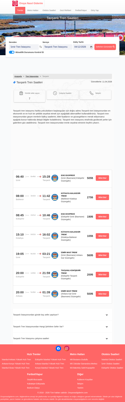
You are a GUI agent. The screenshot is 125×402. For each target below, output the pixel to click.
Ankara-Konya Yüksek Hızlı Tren (16, 364)
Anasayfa (18, 76)
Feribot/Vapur (81, 10)
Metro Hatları (32, 10)
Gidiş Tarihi (78, 39)
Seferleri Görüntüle (105, 44)
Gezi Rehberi (65, 10)
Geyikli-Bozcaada (34, 379)
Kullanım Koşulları (85, 379)
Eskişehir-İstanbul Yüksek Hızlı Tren (50, 359)
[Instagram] (66, 348)
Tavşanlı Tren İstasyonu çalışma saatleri (31, 338)
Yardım (80, 388)
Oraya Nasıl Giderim (27, 3)
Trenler (20, 10)
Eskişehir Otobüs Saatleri (112, 368)
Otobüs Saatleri (49, 10)
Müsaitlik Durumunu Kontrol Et (30, 50)
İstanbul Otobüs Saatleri (112, 359)
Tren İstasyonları (32, 76)
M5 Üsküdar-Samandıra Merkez (83, 364)
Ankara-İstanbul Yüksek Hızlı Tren (49, 364)
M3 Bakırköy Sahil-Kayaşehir (82, 368)
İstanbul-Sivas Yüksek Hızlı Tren (16, 368)
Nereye (46, 40)
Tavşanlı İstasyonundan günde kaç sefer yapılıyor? (36, 315)
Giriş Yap (95, 10)
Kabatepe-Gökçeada (36, 384)
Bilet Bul (102, 178)
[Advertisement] (63, 64)
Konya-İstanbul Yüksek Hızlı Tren (49, 368)
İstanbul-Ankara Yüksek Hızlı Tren (16, 359)
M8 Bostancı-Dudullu (79, 359)
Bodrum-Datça (33, 388)
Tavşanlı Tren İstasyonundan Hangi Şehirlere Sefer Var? (38, 326)
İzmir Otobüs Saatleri (111, 364)
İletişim (80, 384)
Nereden (13, 40)
